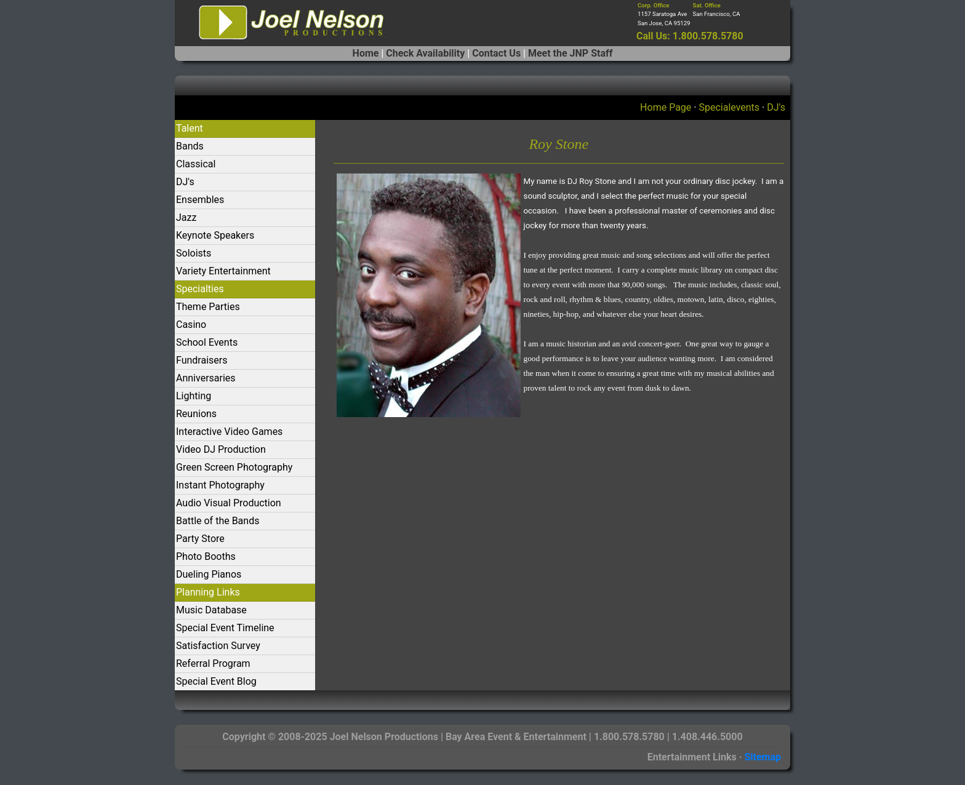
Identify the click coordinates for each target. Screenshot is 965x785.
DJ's (776, 107)
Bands (190, 146)
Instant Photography (220, 485)
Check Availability (425, 53)
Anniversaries (206, 378)
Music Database (211, 610)
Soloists (193, 253)
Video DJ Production (221, 449)
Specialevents (729, 107)
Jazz (186, 217)
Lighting (193, 396)
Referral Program (213, 663)
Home (366, 53)
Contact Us (496, 53)
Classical (195, 164)
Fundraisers (201, 360)
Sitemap (762, 757)
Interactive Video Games (229, 431)
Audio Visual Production (228, 503)
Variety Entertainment (223, 271)
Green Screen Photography (234, 467)
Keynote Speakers (215, 235)
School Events (207, 342)
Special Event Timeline (225, 628)
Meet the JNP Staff (570, 53)
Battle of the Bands (217, 521)
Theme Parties (208, 307)
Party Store (200, 538)
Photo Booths (206, 556)
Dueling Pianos (208, 574)
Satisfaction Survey (218, 646)
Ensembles (200, 199)
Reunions (196, 414)
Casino (191, 324)
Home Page (665, 107)
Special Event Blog (216, 681)
